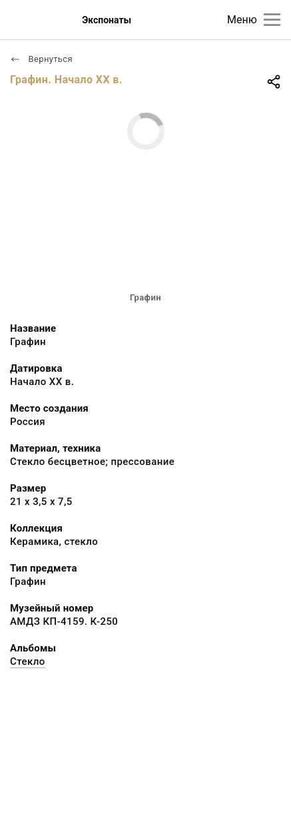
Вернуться (41, 59)
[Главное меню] (272, 20)
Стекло (27, 661)
